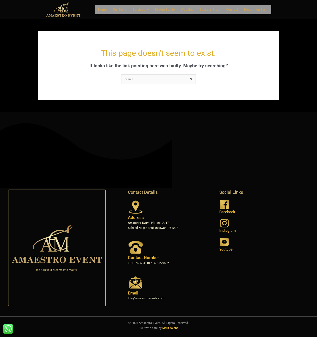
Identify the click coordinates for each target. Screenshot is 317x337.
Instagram (227, 231)
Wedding (187, 9)
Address (136, 217)
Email (133, 293)
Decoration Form (256, 9)
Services (141, 9)
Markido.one (170, 328)
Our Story (119, 9)
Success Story (210, 9)
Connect (232, 9)
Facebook (227, 212)
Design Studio (165, 9)
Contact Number (143, 258)
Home (102, 9)
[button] (140, 9)
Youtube (226, 250)
